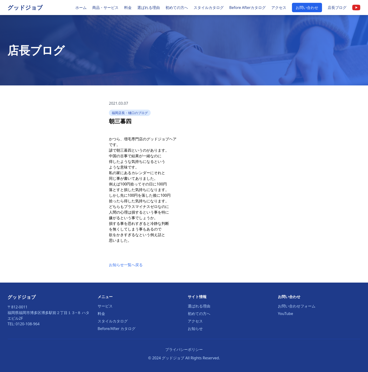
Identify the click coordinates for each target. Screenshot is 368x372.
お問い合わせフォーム (296, 306)
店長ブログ (337, 7)
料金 (128, 7)
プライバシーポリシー (184, 349)
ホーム (81, 7)
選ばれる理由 (148, 7)
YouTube (285, 313)
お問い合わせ (307, 7)
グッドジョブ (25, 7)
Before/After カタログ (116, 328)
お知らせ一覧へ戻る (126, 264)
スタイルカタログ (209, 7)
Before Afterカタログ (247, 7)
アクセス (278, 7)
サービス (105, 306)
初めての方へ (176, 7)
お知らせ (195, 328)
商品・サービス (105, 7)
